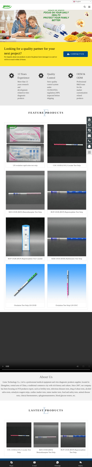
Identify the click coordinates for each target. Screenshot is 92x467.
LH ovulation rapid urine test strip (25, 165)
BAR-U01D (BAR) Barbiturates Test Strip (67, 259)
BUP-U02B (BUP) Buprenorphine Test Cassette (25, 259)
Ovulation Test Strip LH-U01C (67, 305)
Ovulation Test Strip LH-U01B (25, 305)
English (77, 2)
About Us (46, 377)
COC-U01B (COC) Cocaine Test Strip (66, 165)
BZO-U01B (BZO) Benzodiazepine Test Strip (25, 212)
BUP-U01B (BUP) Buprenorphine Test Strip (67, 212)
